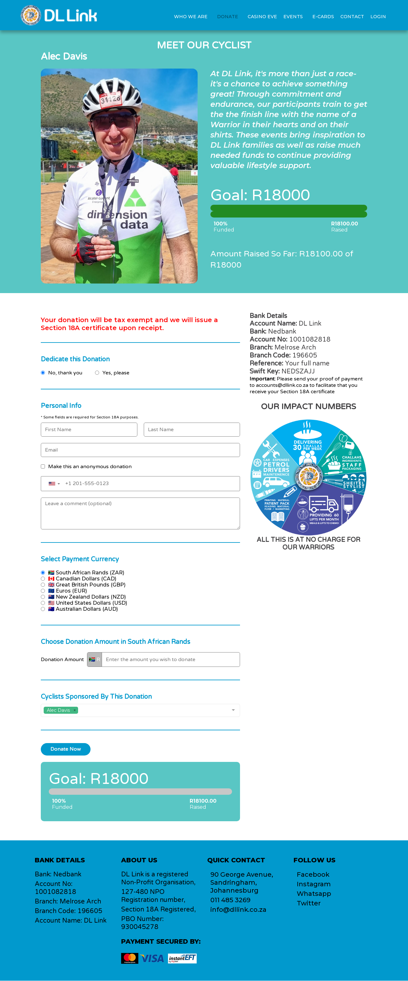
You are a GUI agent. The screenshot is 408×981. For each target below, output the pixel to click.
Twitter (309, 903)
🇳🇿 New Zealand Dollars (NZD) (87, 597)
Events (293, 16)
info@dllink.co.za (238, 910)
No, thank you (65, 373)
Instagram (314, 884)
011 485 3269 (230, 900)
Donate (227, 16)
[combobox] (140, 710)
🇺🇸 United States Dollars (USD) (87, 603)
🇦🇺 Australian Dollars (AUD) (83, 609)
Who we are (191, 16)
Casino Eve (262, 16)
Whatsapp (314, 894)
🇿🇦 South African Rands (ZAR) (86, 573)
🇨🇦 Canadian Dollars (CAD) (82, 579)
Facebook (313, 875)
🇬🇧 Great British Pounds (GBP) (87, 585)
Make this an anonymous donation (90, 466)
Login (378, 16)
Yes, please (115, 373)
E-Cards (323, 16)
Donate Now (65, 749)
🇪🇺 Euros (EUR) (67, 591)
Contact (352, 16)
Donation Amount (62, 659)
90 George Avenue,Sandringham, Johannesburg (241, 883)
